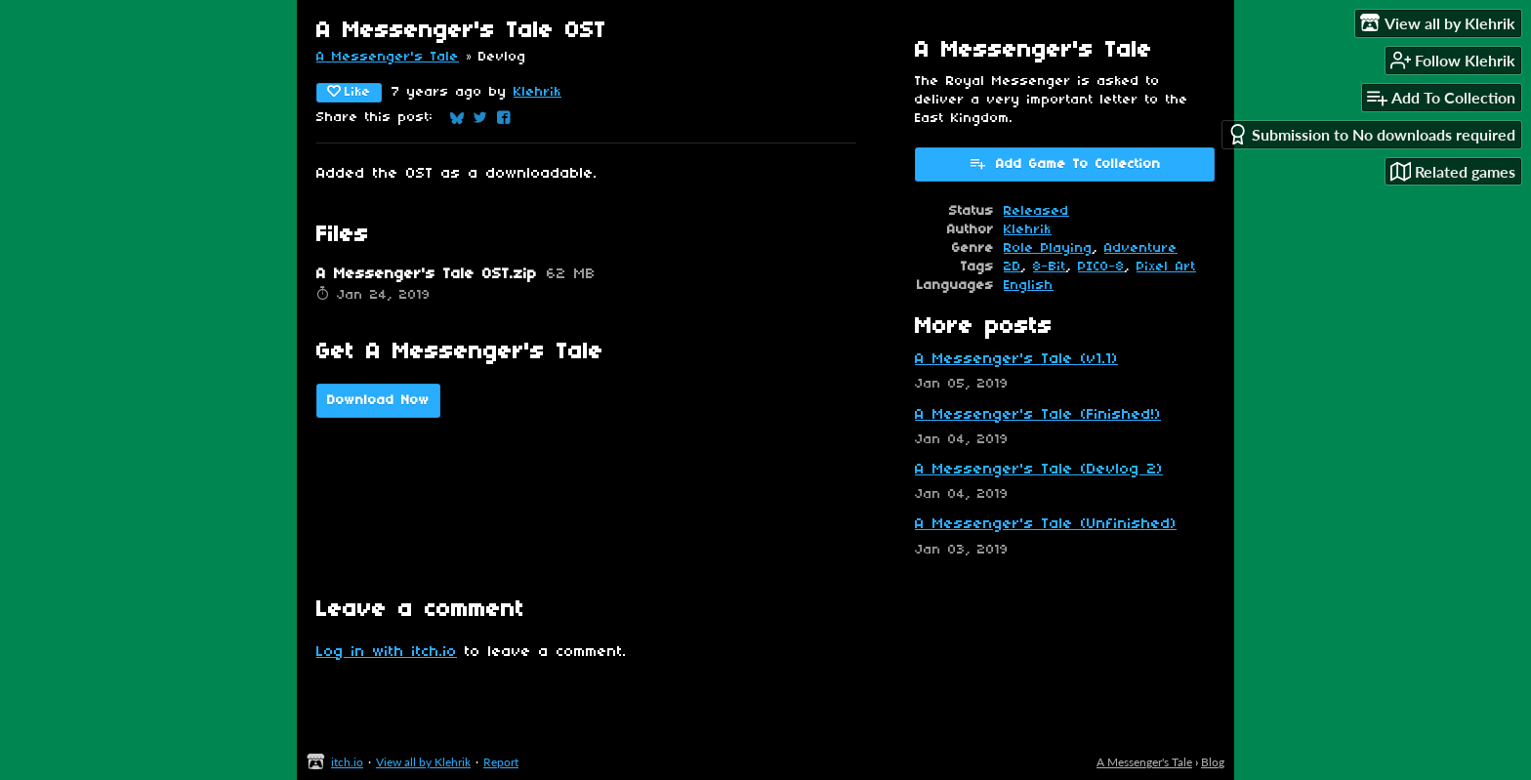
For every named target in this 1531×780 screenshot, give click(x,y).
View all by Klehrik (423, 762)
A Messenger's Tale (387, 57)
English (1029, 285)
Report (500, 762)
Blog (1212, 762)
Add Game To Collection (1065, 163)
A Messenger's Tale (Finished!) (1038, 415)
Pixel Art (1166, 267)
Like (349, 92)
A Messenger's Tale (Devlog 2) (1039, 469)
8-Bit (1049, 267)
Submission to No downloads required (1371, 134)
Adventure (1141, 248)
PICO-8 (1101, 267)
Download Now (378, 400)
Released (1036, 211)
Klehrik (537, 92)
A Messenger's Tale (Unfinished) (1046, 524)
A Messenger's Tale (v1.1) (1016, 359)
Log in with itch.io (386, 652)
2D (1012, 267)
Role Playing (1048, 248)
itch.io (347, 762)
